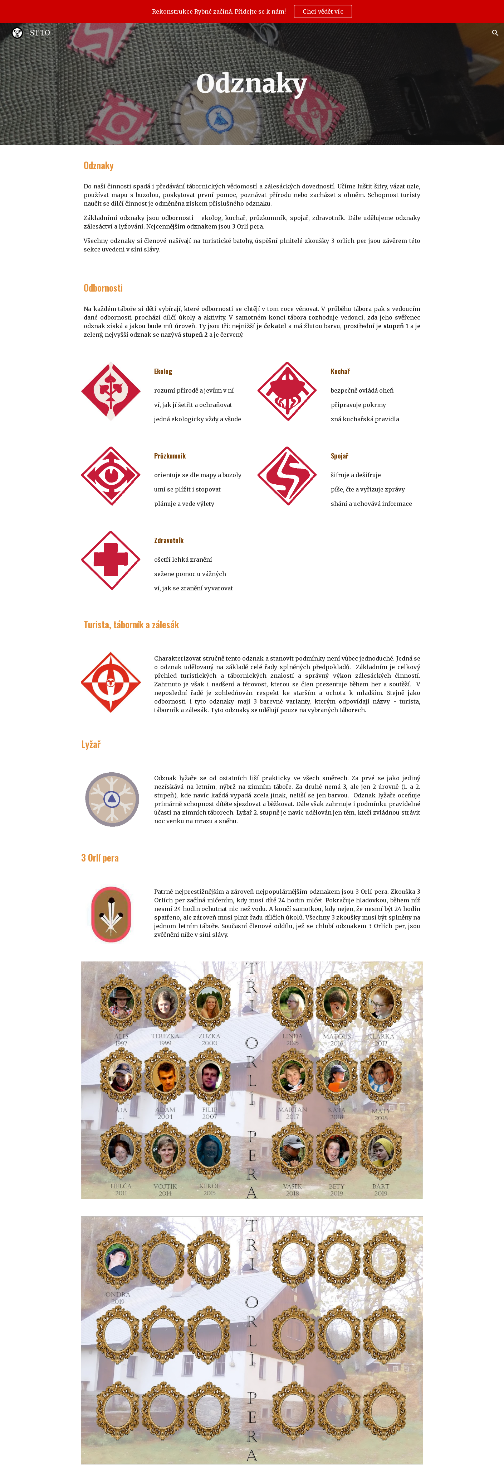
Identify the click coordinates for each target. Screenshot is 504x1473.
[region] (252, 11)
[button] (495, 33)
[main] (252, 84)
